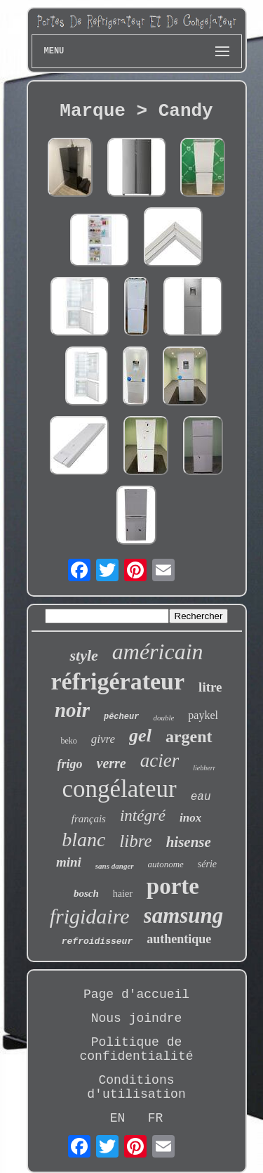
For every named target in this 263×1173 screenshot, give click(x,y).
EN (118, 1118)
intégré (143, 815)
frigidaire (90, 916)
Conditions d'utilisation (136, 1087)
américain (157, 651)
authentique (179, 939)
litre (210, 687)
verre (111, 763)
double (163, 717)
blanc (83, 839)
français (89, 818)
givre (103, 739)
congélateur (119, 789)
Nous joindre (136, 1018)
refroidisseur (97, 941)
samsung (184, 915)
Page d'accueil (136, 994)
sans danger (114, 866)
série (207, 864)
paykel (203, 715)
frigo (70, 764)
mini (68, 862)
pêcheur (121, 717)
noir (72, 710)
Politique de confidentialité (136, 1049)
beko (68, 741)
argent (189, 736)
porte (173, 886)
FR (155, 1118)
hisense (188, 842)
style (83, 655)
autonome (166, 864)
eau (201, 797)
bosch (86, 893)
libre (135, 840)
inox (190, 817)
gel (140, 735)
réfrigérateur (117, 681)
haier (123, 893)
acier (159, 760)
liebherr (204, 768)
